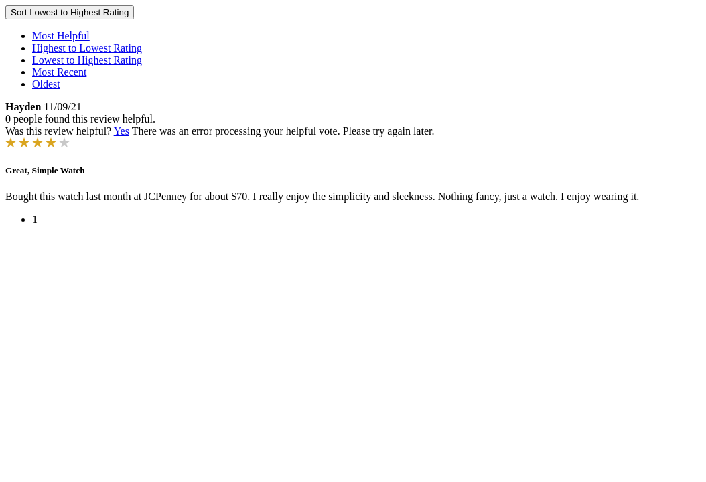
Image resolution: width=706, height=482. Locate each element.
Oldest (46, 84)
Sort (70, 12)
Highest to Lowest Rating (87, 48)
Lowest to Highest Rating (87, 60)
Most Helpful (61, 36)
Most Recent (59, 72)
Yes (121, 131)
